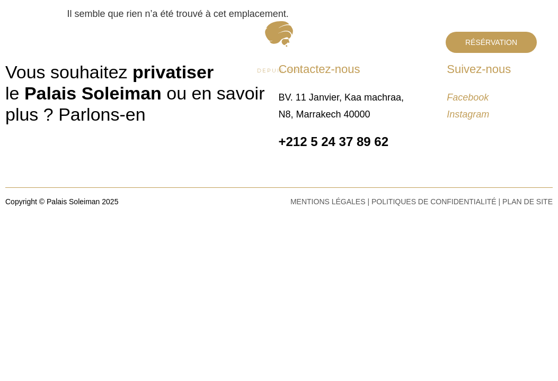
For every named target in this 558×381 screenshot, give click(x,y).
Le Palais (44, 41)
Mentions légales (328, 201)
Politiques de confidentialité (434, 201)
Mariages (223, 86)
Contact (96, 41)
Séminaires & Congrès (305, 86)
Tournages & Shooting (280, 104)
